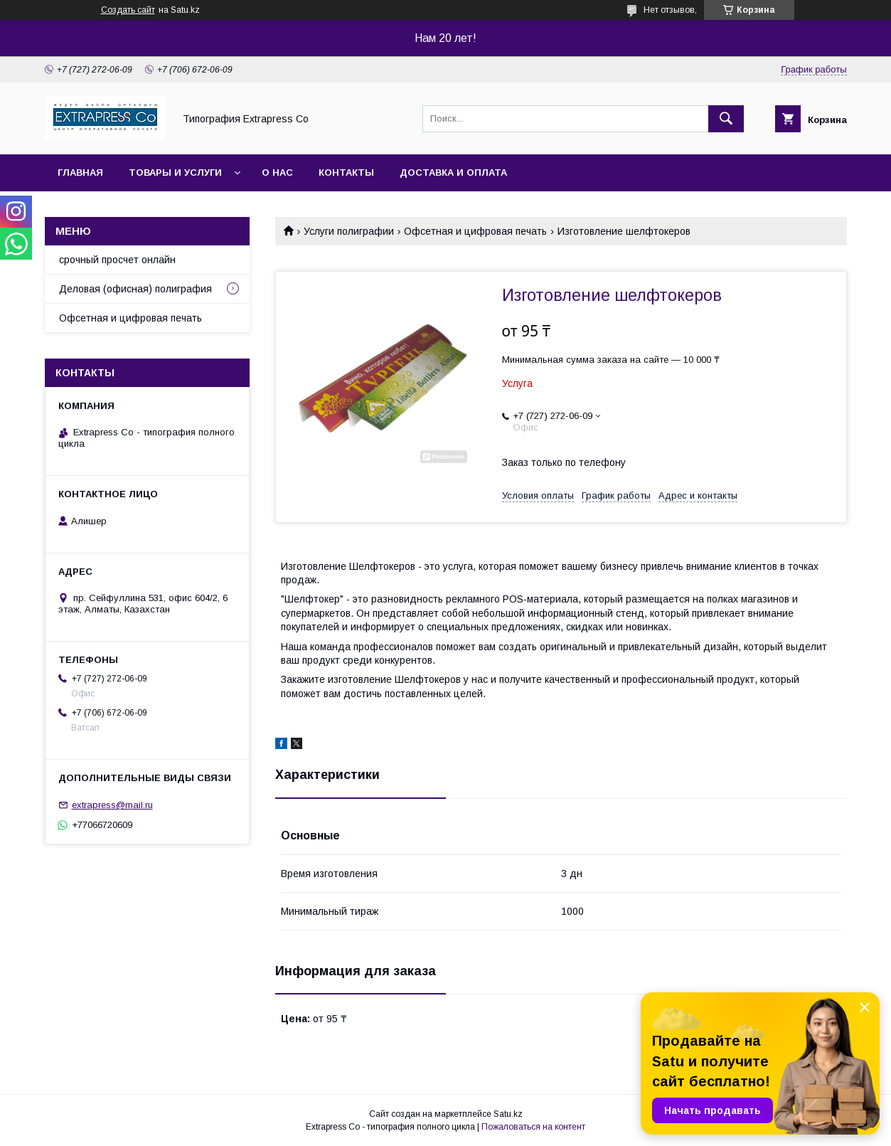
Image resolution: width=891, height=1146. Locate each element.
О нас (277, 172)
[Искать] (726, 118)
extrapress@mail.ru (112, 805)
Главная (80, 172)
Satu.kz (508, 1114)
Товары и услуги (175, 172)
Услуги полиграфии (349, 231)
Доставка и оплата (453, 172)
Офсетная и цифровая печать (475, 231)
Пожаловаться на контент (533, 1127)
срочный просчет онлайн (117, 259)
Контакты (346, 172)
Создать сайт (128, 10)
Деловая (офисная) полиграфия (135, 289)
